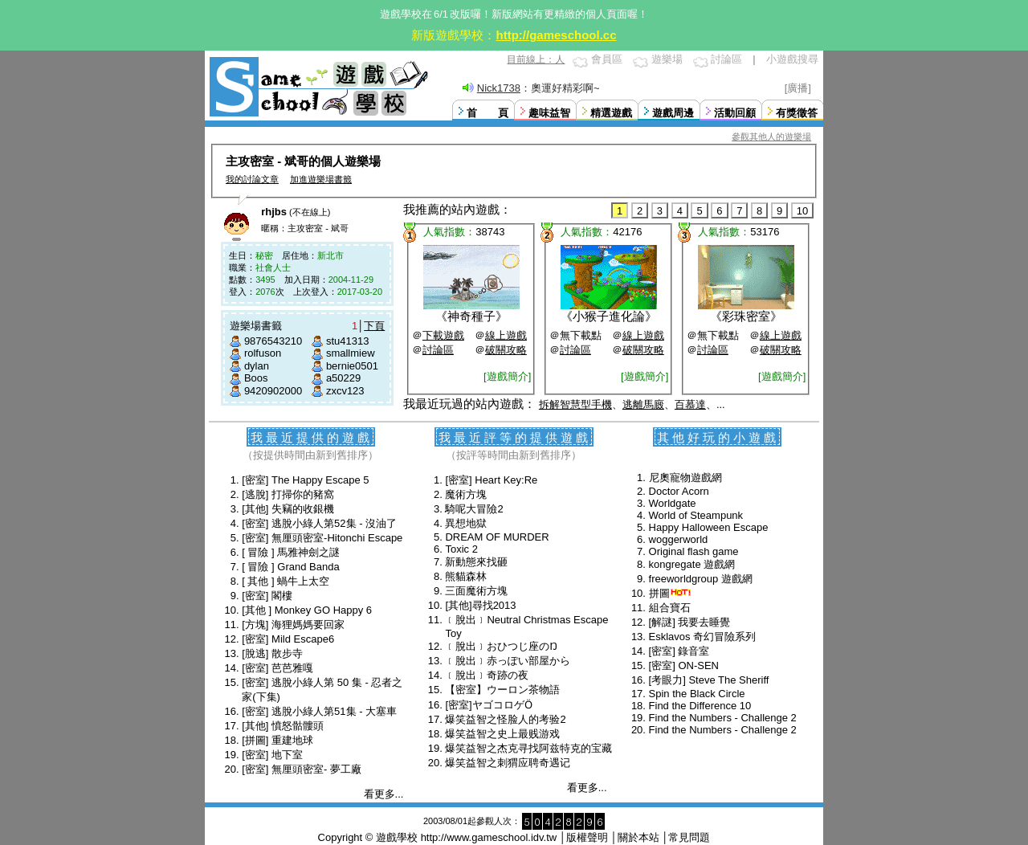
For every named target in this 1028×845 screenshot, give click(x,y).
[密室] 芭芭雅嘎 (277, 668)
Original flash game (694, 551)
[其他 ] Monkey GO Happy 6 (307, 610)
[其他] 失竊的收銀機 (288, 509)
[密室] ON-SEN (684, 665)
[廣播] (798, 88)
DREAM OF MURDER (497, 537)
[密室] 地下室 (272, 755)
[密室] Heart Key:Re (491, 480)
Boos (256, 378)
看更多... (384, 794)
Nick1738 (498, 88)
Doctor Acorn (679, 491)
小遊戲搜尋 (792, 59)
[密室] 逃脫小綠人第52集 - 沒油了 (319, 523)
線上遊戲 (506, 335)
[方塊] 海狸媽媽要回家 (293, 624)
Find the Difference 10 (700, 706)
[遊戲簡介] (507, 376)
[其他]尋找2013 (480, 605)
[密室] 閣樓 (267, 596)
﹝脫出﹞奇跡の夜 (486, 675)
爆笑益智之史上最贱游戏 (502, 734)
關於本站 (638, 837)
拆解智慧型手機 (575, 404)
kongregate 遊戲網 (692, 564)
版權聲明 (587, 837)
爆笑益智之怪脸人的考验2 (505, 719)
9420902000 (273, 391)
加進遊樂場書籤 (321, 179)
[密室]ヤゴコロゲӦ (488, 705)
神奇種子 (471, 316)
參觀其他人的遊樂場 (771, 136)
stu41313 (347, 341)
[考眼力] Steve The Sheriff (709, 680)
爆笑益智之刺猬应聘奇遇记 (507, 763)
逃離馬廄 (643, 404)
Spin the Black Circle (697, 694)
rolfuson (262, 353)
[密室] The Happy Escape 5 (305, 480)
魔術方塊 (466, 494)
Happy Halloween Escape (709, 527)
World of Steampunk (696, 515)
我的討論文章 (252, 179)
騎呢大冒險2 (474, 509)
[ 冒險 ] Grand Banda (290, 567)
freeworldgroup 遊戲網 (701, 579)
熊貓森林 (466, 576)
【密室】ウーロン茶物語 (502, 690)
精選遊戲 (611, 113)
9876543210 (273, 341)
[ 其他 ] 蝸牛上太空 (285, 581)
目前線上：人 (536, 59)
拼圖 (659, 593)
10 (802, 211)
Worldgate (672, 503)
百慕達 (690, 404)
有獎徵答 (797, 113)
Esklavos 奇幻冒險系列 (703, 637)
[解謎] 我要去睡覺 (690, 622)
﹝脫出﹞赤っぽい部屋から (507, 661)
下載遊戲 (443, 335)
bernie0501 (352, 366)
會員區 (606, 59)
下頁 (374, 326)
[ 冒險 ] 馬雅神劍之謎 (291, 552)
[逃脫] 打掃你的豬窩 (288, 494)
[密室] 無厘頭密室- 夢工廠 (301, 769)
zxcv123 (345, 391)
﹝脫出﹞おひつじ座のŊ (501, 646)
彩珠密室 (746, 316)
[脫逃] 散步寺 (272, 653)
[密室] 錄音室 (679, 651)
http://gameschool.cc (556, 35)
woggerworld (678, 539)
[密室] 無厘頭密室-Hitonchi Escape (322, 538)
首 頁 (487, 113)
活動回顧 (735, 113)
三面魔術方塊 (476, 591)
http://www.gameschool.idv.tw (489, 837)
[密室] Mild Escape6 (288, 639)
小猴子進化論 (609, 316)
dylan (256, 366)
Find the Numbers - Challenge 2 (723, 718)
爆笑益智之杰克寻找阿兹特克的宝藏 (528, 748)
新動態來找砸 (476, 562)
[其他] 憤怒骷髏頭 (283, 726)
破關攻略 (506, 350)
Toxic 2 (461, 549)
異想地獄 (466, 523)
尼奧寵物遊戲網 (685, 477)
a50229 (343, 378)
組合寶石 (670, 608)
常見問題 (689, 837)
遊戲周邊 (673, 113)
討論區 (726, 59)
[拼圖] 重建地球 (277, 740)
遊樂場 (667, 59)
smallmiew (350, 353)
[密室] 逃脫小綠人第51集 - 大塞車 (319, 711)
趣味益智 (549, 113)
